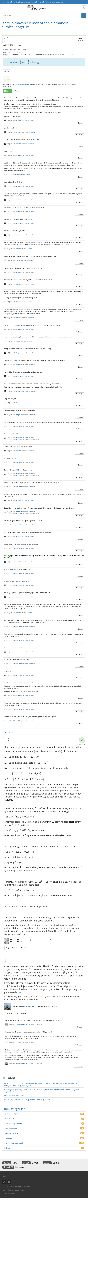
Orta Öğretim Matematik (22, 84)
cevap (8, 91)
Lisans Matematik (11, 1128)
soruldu (64, 84)
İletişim (4, 1176)
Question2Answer (19, 1190)
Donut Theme (7, 1186)
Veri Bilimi (8, 1138)
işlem (6, 71)
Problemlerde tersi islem (14, 1095)
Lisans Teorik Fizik (11, 1133)
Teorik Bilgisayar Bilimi (13, 1123)
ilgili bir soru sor (12, 948)
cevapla (80, 123)
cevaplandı (50, 940)
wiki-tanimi (36, 242)
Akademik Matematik (12, 1114)
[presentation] (4, 45)
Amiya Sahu (28, 1186)
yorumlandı (31, 120)
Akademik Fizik (9, 1119)
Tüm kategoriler (14, 1109)
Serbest (7, 1148)
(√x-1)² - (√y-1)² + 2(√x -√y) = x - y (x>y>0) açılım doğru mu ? (27, 1099)
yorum (17, 91)
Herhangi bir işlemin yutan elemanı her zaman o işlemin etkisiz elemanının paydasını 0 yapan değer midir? (41, 1090)
